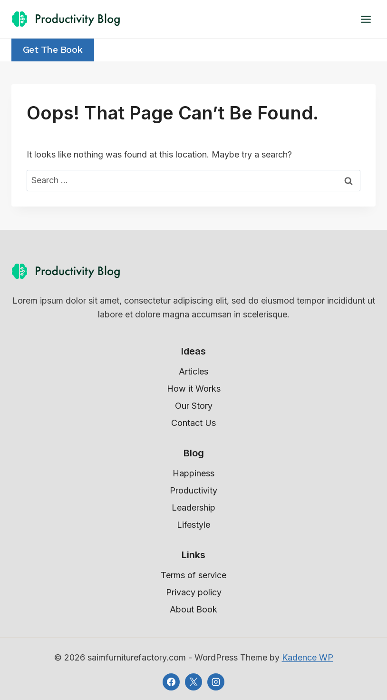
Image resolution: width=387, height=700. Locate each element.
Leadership (193, 508)
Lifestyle (193, 525)
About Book (193, 609)
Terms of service (193, 575)
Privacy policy (194, 592)
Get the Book (53, 49)
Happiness (193, 473)
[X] (193, 681)
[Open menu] (366, 19)
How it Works (194, 389)
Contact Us (193, 423)
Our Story (194, 406)
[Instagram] (215, 681)
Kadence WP (307, 657)
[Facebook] (171, 681)
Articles (193, 371)
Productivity (193, 490)
